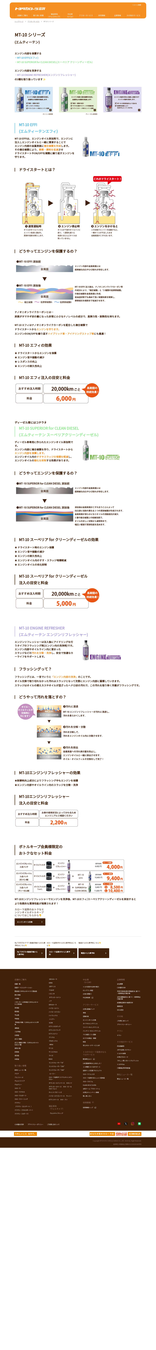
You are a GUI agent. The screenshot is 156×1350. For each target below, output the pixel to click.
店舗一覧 (17, 984)
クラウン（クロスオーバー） (24, 1110)
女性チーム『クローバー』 (91, 1089)
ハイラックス (53, 1015)
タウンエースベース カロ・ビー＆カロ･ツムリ (60, 1088)
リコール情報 (136, 5)
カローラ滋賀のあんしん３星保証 (94, 1078)
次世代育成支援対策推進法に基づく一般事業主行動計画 (128, 992)
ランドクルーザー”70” (56, 1063)
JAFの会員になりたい (124, 1050)
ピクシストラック (54, 1030)
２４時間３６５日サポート (91, 1067)
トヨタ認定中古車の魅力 (91, 987)
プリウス (52, 1037)
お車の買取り (87, 994)
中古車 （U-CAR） (88, 981)
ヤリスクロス (53, 1052)
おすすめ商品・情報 (89, 1038)
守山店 (17, 1015)
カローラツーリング (21, 1099)
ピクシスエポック (54, 1026)
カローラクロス (20, 1092)
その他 (120, 1016)
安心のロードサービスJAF (91, 1045)
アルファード (19, 1077)
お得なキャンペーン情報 (91, 1092)
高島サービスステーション (23, 987)
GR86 (51, 983)
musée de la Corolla (89, 1085)
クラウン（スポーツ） (22, 1114)
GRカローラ (53, 979)
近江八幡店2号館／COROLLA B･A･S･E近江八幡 (27, 1043)
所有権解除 (120, 1046)
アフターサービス (90, 1004)
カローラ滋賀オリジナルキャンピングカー (60, 1078)
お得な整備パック (89, 1009)
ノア (50, 1001)
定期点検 (86, 1016)
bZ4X (51, 1023)
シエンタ (52, 994)
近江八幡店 (18, 1039)
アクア (17, 1074)
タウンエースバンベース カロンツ (60, 1083)
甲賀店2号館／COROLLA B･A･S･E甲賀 (27, 1023)
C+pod (51, 990)
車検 (84, 1013)
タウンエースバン (55, 997)
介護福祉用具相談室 (123, 1068)
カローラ (17, 1088)
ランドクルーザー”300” (56, 1070)
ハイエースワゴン (54, 1012)
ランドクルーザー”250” (56, 1066)
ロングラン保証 (88, 990)
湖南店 (17, 1028)
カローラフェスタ (89, 1074)
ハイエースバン (54, 1008)
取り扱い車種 (20, 1065)
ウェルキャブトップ (56, 1113)
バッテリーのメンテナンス (91, 1031)
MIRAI (51, 1044)
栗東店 (17, 1011)
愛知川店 (17, 1048)
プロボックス (53, 1041)
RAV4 (50, 1059)
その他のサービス (125, 1041)
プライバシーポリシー (124, 1024)
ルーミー (52, 1074)
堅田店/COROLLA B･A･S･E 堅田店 (26, 991)
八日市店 (17, 1031)
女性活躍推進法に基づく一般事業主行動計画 (128, 998)
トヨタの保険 (121, 1053)
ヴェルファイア (20, 1081)
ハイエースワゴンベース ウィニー (60, 1096)
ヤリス (51, 1048)
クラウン (17, 1103)
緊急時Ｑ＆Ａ (87, 1059)
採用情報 (87, 1102)
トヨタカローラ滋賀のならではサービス (94, 1053)
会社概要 (120, 984)
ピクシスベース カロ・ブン (58, 1099)
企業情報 (121, 979)
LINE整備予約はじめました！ (92, 1063)
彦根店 (17, 1052)
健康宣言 (120, 1006)
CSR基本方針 (121, 987)
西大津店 (17, 995)
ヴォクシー (18, 1084)
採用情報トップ (88, 1107)
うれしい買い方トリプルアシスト (128, 1061)
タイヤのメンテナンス (90, 1023)
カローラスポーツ (20, 1095)
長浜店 (17, 1055)
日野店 (17, 1035)
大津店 (17, 998)
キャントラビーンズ (55, 1092)
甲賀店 (17, 1019)
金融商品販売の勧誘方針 (125, 1002)
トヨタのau (121, 1064)
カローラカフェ (88, 1081)
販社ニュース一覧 (124, 1074)
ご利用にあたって (123, 1021)
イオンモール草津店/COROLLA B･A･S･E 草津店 (27, 1003)
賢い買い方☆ (87, 1096)
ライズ (51, 1055)
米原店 (17, 1059)
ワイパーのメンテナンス (91, 1027)
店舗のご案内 (20, 979)
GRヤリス (52, 986)
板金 (84, 1042)
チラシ (120, 1030)
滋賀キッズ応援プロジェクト (92, 1070)
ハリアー (52, 1019)
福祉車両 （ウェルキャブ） (56, 1107)
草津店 (17, 1008)
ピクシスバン (53, 1034)
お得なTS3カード (122, 1057)
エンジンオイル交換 (24, 922)
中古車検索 (86, 998)
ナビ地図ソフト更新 (89, 1034)
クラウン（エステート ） (23, 1106)
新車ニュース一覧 (20, 1070)
